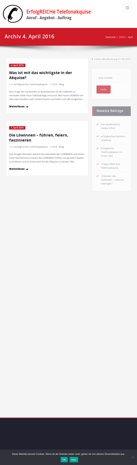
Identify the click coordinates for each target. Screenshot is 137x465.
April (126, 37)
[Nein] (132, 457)
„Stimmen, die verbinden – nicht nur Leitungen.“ (112, 179)
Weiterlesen (17, 106)
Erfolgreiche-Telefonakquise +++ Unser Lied (111, 151)
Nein (73, 459)
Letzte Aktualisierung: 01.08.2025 (112, 58)
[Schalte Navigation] (127, 7)
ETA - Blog (58, 84)
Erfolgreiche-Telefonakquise (31, 84)
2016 (117, 37)
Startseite (106, 37)
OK (64, 459)
